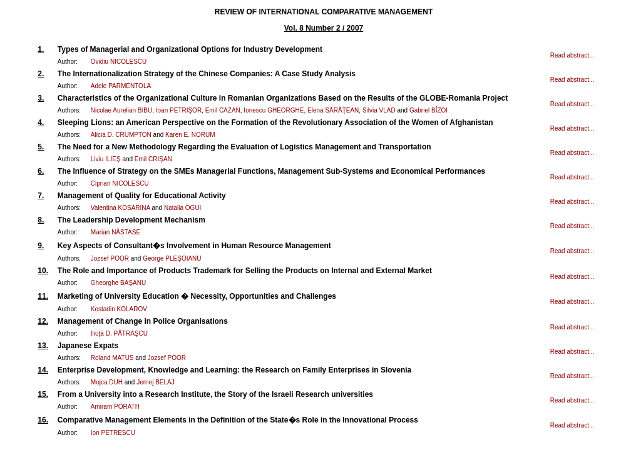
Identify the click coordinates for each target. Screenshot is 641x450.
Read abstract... (572, 55)
